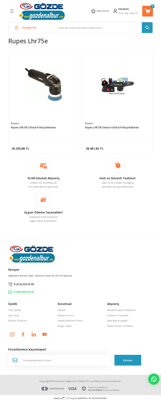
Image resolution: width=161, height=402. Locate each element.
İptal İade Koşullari (117, 321)
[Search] (102, 27)
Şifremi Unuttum (17, 321)
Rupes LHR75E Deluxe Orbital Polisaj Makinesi (112, 128)
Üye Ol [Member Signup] (134, 13)
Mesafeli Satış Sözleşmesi (121, 311)
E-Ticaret (72, 399)
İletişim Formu (66, 316)
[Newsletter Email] (59, 361)
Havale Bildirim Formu (70, 321)
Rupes (15, 123)
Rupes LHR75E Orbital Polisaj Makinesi (33, 128)
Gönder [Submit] (127, 361)
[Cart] (147, 11)
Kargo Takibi (65, 326)
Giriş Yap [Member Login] (123, 13)
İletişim (62, 311)
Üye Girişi (13, 316)
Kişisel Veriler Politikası (120, 326)
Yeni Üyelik (14, 311)
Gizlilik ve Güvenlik (117, 316)
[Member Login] (115, 10)
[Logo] (42, 11)
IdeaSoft (59, 399)
